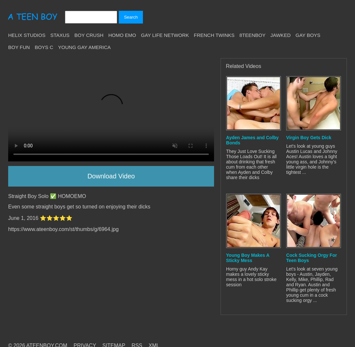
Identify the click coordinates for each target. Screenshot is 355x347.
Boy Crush (88, 35)
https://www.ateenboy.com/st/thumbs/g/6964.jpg (63, 229)
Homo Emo (122, 35)
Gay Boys (308, 35)
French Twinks (214, 35)
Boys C (44, 47)
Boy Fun (19, 47)
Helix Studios (26, 35)
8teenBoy (252, 35)
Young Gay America (84, 47)
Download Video (111, 176)
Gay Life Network (165, 35)
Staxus (59, 35)
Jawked (280, 35)
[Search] (91, 17)
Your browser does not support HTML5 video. (111, 109)
